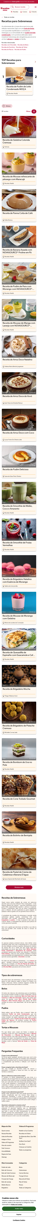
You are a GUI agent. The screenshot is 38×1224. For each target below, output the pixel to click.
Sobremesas (23, 1170)
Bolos (20, 1167)
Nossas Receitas (6, 1133)
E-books (33, 12)
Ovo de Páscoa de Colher (26, 964)
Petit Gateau (6, 954)
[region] (19, 1208)
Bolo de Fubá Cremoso (9, 1173)
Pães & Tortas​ (23, 1182)
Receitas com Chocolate (9, 45)
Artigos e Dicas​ (6, 1139)
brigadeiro (5, 920)
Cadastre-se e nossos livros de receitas (19, 1)
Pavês (3, 950)
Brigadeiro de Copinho (24, 950)
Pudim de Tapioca (8, 1020)
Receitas (14, 12)
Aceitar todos (19, 1208)
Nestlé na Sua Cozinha (26, 1131)
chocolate (21, 957)
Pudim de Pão (19, 1018)
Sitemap (4, 1157)
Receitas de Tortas (21, 47)
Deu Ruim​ (22, 1144)
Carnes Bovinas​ (23, 1173)
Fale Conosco (6, 1148)
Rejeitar (19, 1214)
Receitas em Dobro (25, 1133)
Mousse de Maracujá (22, 1035)
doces (32, 961)
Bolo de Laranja (6, 1182)
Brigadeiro (5, 1188)
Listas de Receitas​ (7, 1136)
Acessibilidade (6, 1151)
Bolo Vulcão (23, 999)
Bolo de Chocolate (16, 998)
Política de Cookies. (16, 1204)
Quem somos (6, 1131)
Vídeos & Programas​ (8, 1142)
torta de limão (29, 28)
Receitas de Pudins (20, 49)
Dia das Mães (7, 967)
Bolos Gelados (31, 949)
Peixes (21, 1185)
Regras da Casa (6, 1154)
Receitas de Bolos (23, 45)
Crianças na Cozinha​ (25, 1147)
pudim (13, 920)
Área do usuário (6, 1145)
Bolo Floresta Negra (15, 1001)
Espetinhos (10, 950)
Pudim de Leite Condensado (19, 1014)
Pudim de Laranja (29, 1018)
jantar (17, 39)
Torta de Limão (23, 1041)
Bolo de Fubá (26, 996)
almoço (10, 39)
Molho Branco (6, 1185)
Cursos (23, 12)
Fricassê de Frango (7, 1179)
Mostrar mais (19, 887)
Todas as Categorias (25, 1188)
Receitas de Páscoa (7, 49)
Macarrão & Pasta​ (24, 1179)
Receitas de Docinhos (8, 47)
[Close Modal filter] (34, 111)
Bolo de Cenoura (7, 1170)
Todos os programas (25, 1150)
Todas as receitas (9, 17)
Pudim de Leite (6, 1167)
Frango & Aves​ (23, 1176)
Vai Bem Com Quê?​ (25, 1141)
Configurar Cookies (19, 1220)
